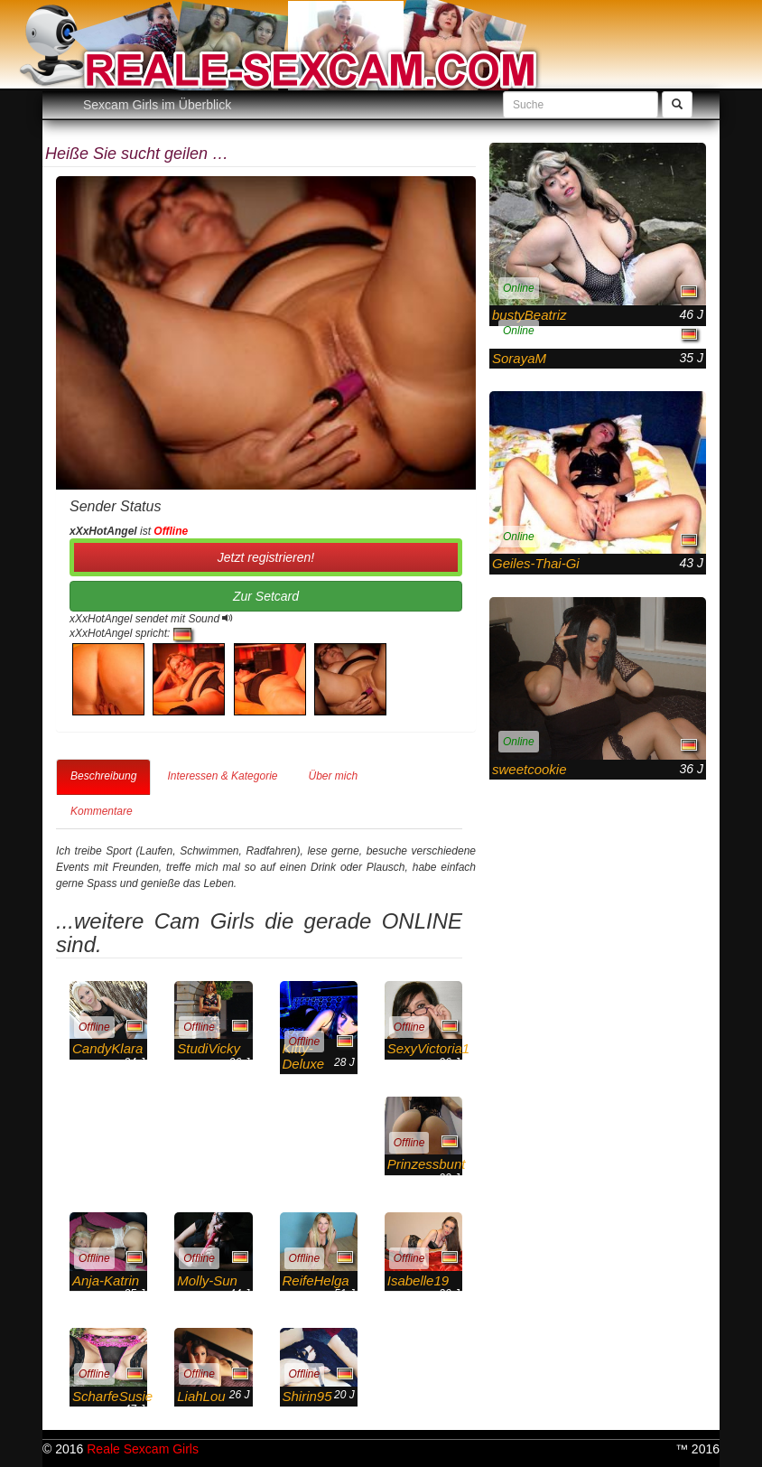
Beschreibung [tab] (103, 776)
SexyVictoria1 (428, 1048)
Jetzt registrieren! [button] (266, 557)
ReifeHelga (316, 1280)
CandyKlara (107, 1048)
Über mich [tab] (333, 776)
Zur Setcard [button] (266, 596)
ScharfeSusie (112, 1396)
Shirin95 (307, 1396)
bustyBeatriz (529, 314)
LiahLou (201, 1396)
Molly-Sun (207, 1280)
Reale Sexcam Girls (143, 1449)
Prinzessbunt (426, 1164)
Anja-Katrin (105, 1280)
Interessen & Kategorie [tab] (222, 776)
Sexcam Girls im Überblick (157, 105)
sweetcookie (529, 769)
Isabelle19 (418, 1280)
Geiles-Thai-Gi (536, 563)
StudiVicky (208, 1048)
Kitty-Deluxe (304, 1056)
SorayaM (519, 358)
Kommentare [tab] (101, 811)
